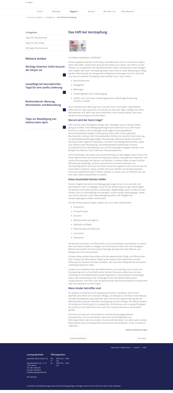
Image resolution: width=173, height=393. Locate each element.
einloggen (29, 2)
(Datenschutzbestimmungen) (136, 330)
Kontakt (136, 347)
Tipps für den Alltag (35, 42)
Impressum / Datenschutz (120, 347)
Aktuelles (56, 11)
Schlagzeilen (50, 17)
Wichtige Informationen (37, 48)
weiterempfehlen (78, 338)
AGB (144, 347)
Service (91, 11)
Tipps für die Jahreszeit (36, 37)
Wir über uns (109, 11)
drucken (142, 338)
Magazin (74, 11)
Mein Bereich (127, 11)
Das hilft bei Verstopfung (66, 17)
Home (40, 11)
